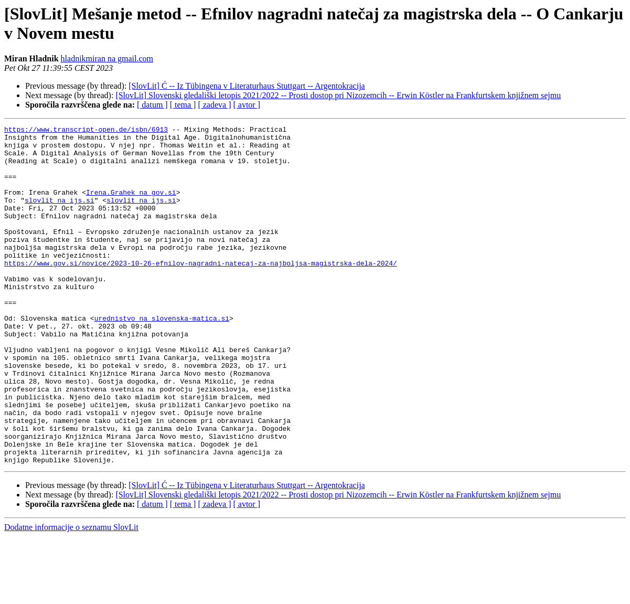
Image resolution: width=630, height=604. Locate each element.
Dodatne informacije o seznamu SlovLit (71, 594)
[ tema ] (183, 104)
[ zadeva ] (214, 104)
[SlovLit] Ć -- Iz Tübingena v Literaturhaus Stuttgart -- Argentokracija (247, 85)
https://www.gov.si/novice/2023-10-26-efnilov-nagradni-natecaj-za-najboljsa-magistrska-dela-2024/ (200, 291)
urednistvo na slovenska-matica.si (161, 357)
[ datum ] (152, 104)
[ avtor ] (246, 104)
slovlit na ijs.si (59, 215)
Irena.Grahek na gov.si (131, 206)
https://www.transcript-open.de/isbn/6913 (86, 130)
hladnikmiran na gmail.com (107, 58)
